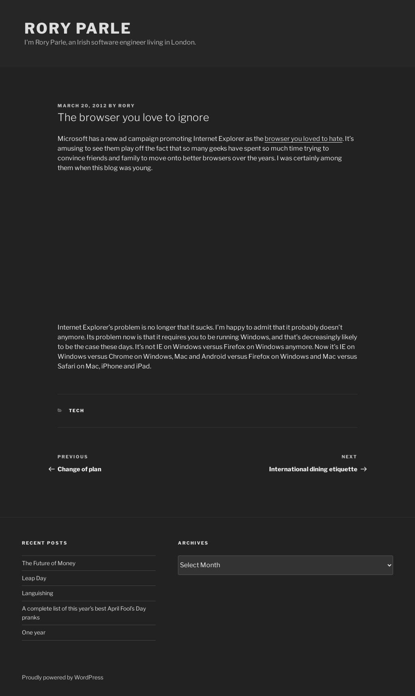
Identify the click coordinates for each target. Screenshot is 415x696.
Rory (126, 106)
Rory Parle (78, 28)
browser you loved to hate (303, 139)
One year (33, 632)
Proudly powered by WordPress (62, 677)
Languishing (37, 593)
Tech (77, 410)
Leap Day (34, 578)
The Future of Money (48, 563)
